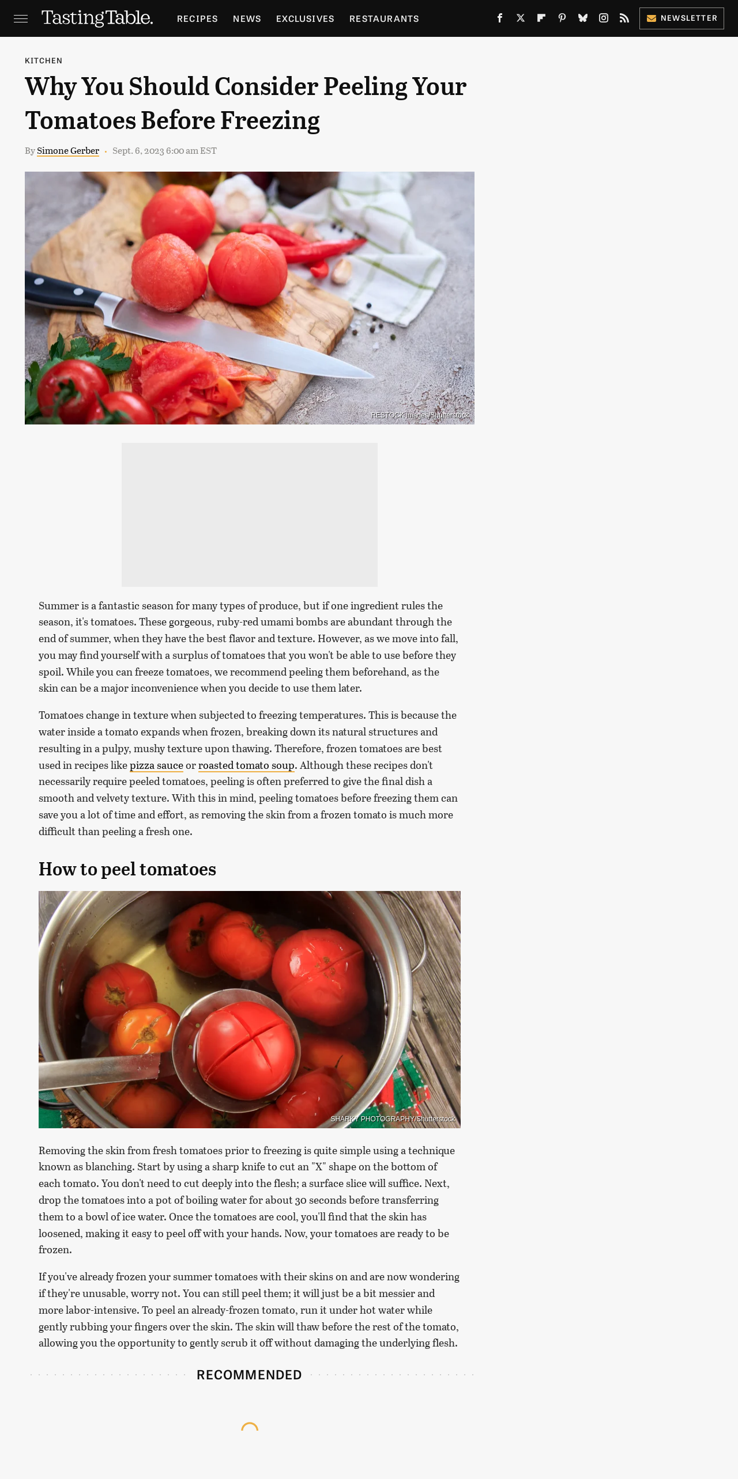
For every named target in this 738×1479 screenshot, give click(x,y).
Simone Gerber (68, 150)
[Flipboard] (541, 20)
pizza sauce (156, 764)
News (247, 18)
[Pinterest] (562, 20)
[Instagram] (603, 20)
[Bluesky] (583, 20)
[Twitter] (520, 20)
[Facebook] (500, 20)
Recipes (197, 18)
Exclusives (305, 18)
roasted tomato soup (246, 764)
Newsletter (682, 17)
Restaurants (384, 18)
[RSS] (624, 20)
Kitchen (44, 60)
